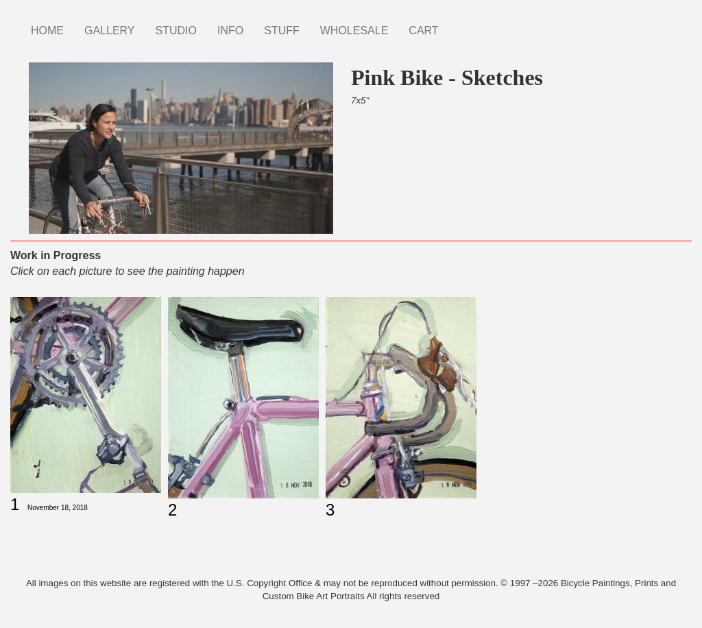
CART (423, 30)
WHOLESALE (354, 30)
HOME (47, 30)
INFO (230, 30)
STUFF (282, 30)
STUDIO (176, 30)
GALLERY (109, 30)
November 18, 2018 (57, 507)
